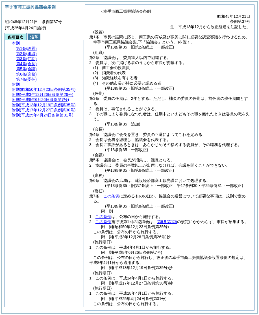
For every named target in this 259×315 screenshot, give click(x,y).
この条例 (111, 196)
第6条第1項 (167, 221)
